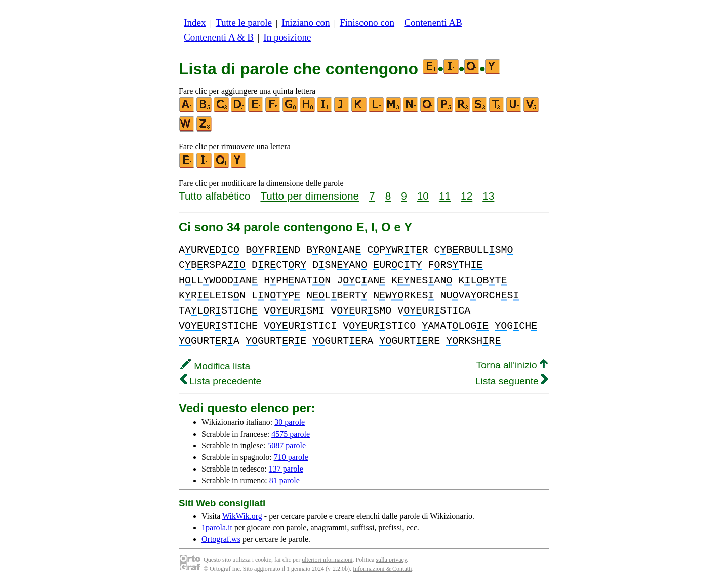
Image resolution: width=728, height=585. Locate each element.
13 (488, 196)
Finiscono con (367, 22)
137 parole (286, 468)
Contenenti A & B (219, 37)
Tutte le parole (244, 22)
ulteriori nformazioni (327, 559)
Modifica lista (215, 366)
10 (423, 196)
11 (445, 196)
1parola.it (216, 527)
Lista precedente (220, 381)
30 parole (289, 422)
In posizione (287, 37)
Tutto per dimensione (309, 196)
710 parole (291, 457)
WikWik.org (242, 516)
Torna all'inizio (512, 365)
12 (466, 196)
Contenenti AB (433, 22)
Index (195, 22)
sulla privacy (391, 559)
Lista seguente (511, 381)
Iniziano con (305, 22)
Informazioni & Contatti (382, 568)
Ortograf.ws (220, 539)
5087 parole (286, 445)
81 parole (284, 480)
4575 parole (290, 434)
